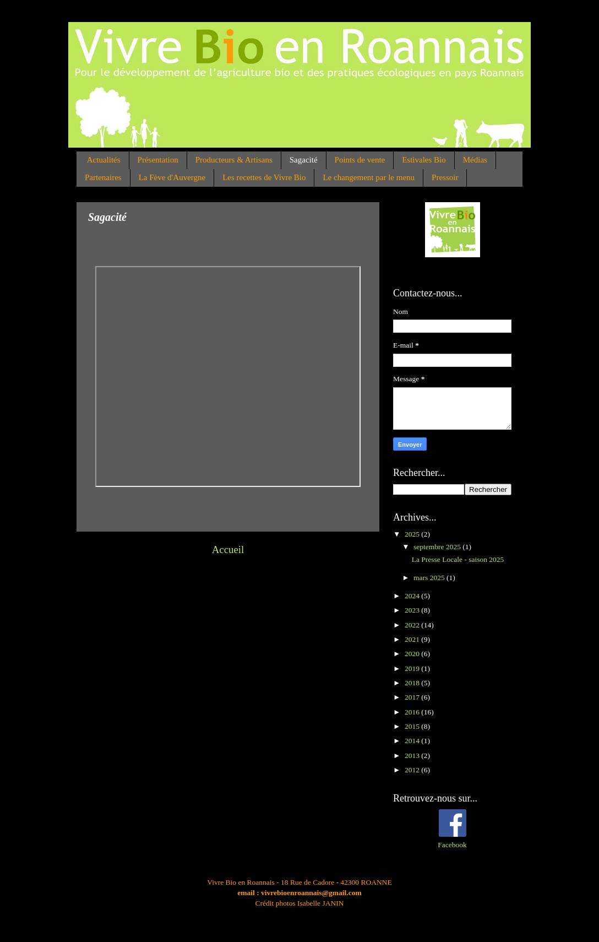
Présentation (158, 159)
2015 (413, 726)
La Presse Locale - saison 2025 (458, 559)
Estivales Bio (424, 159)
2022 (413, 625)
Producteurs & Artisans (234, 159)
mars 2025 (429, 577)
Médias (475, 159)
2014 (413, 741)
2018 (413, 683)
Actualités (104, 159)
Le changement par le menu (369, 177)
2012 (413, 770)
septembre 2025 (437, 547)
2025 (413, 534)
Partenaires (103, 177)
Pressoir (445, 177)
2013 (413, 755)
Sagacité (304, 159)
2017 (413, 697)
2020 (413, 653)
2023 (413, 610)
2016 (413, 712)
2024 (413, 596)
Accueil (228, 549)
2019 (413, 668)
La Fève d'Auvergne (172, 177)
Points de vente (360, 159)
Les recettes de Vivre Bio (264, 177)
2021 (413, 639)
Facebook (452, 845)
